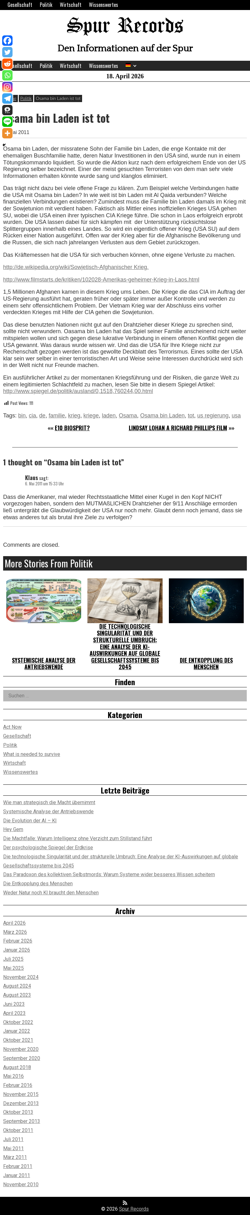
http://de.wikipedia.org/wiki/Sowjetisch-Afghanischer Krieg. (75, 267)
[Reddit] (7, 64)
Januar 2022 (16, 1031)
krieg (74, 415)
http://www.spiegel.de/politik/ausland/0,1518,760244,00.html (78, 391)
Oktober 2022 (18, 1022)
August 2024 (17, 986)
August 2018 (17, 1067)
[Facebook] (7, 40)
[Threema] (7, 110)
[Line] (7, 121)
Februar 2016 (17, 1085)
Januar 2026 (16, 950)
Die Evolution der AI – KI (30, 821)
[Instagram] (7, 87)
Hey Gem (13, 829)
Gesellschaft (20, 4)
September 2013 (21, 1121)
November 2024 (21, 977)
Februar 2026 (17, 941)
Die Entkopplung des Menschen (206, 663)
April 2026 (14, 923)
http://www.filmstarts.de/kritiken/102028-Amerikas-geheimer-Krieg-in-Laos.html (101, 280)
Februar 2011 (17, 1166)
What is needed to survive (31, 754)
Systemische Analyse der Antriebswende (44, 663)
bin (22, 415)
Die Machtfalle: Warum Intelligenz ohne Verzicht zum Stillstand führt (77, 838)
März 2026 (15, 932)
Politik (46, 4)
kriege (91, 415)
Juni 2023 (14, 1004)
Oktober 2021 (18, 1040)
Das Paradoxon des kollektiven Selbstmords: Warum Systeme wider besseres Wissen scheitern (109, 874)
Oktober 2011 (18, 1130)
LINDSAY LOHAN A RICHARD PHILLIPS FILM (178, 428)
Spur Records (125, 26)
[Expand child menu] (135, 66)
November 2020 (21, 1049)
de (42, 415)
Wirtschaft (70, 4)
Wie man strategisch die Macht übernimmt (49, 802)
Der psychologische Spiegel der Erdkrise (48, 847)
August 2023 (17, 995)
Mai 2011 (13, 1148)
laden (109, 415)
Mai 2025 (13, 968)
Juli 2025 (13, 959)
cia (32, 415)
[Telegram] (7, 98)
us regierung (213, 415)
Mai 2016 (13, 1076)
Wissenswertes (103, 4)
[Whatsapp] (7, 75)
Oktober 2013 (18, 1112)
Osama (128, 415)
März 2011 (15, 1157)
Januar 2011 (16, 1175)
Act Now (12, 727)
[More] (7, 133)
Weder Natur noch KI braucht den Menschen (51, 893)
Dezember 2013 (21, 1103)
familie (57, 415)
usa (236, 415)
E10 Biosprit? (72, 428)
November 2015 (21, 1094)
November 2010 (21, 1184)
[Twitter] (7, 52)
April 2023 (14, 1013)
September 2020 (21, 1058)
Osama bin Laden (162, 415)
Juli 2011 (13, 1139)
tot (191, 415)
